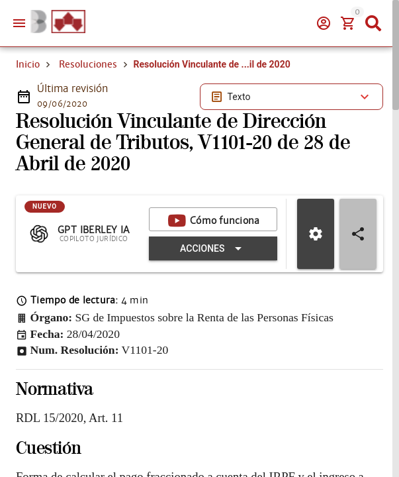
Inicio (28, 64)
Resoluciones (88, 64)
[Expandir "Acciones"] (213, 248)
